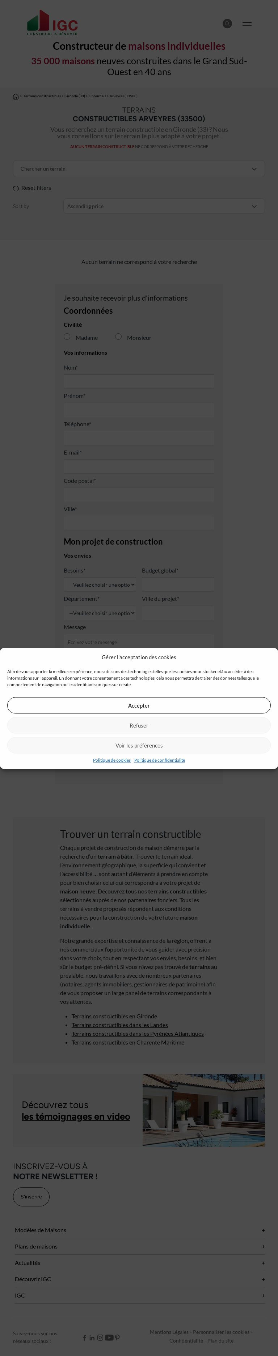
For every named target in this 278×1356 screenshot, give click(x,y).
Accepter (139, 705)
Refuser (139, 725)
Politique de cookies (112, 760)
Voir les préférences (139, 745)
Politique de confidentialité (159, 760)
